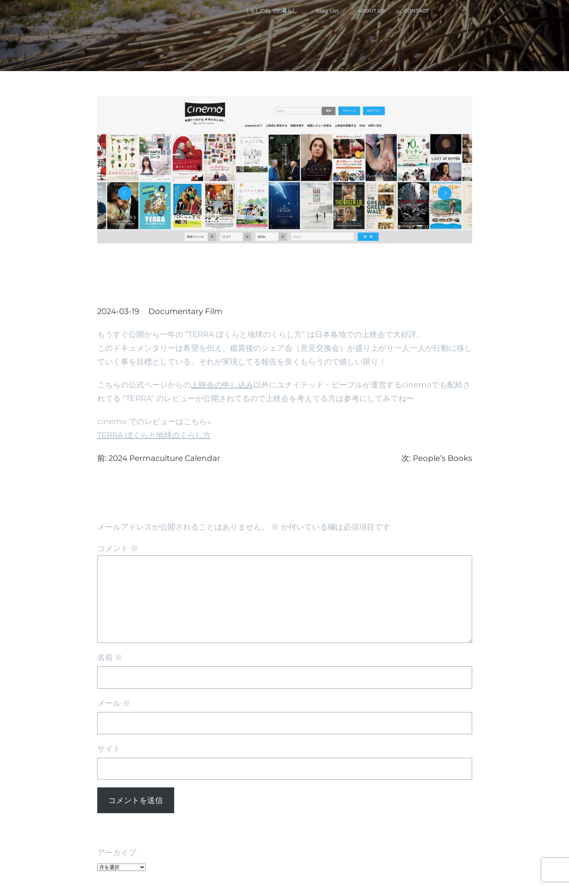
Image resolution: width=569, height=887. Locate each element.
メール (113, 703)
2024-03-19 (118, 311)
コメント (117, 548)
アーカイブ (116, 852)
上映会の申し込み (222, 384)
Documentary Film (185, 311)
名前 (110, 657)
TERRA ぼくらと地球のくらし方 (154, 435)
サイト (109, 748)
